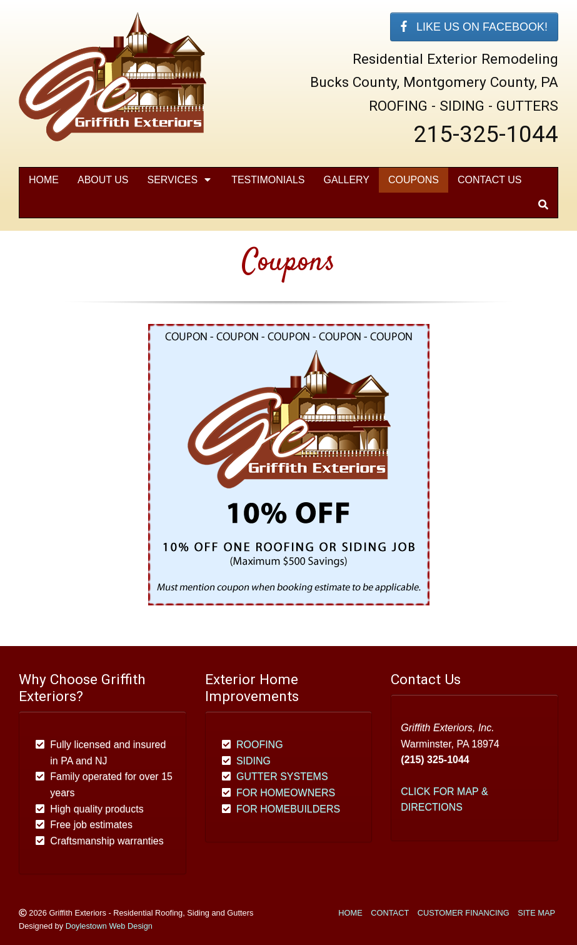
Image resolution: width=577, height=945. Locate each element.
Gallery (346, 179)
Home (44, 179)
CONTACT (390, 912)
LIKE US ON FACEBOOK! (474, 27)
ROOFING (259, 744)
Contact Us (490, 179)
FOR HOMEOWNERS (285, 792)
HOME (350, 912)
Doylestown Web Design (109, 926)
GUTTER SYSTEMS (282, 776)
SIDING (253, 760)
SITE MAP (536, 912)
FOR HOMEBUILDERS (288, 809)
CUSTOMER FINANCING (463, 912)
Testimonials (267, 179)
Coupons (413, 179)
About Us (103, 179)
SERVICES (180, 179)
